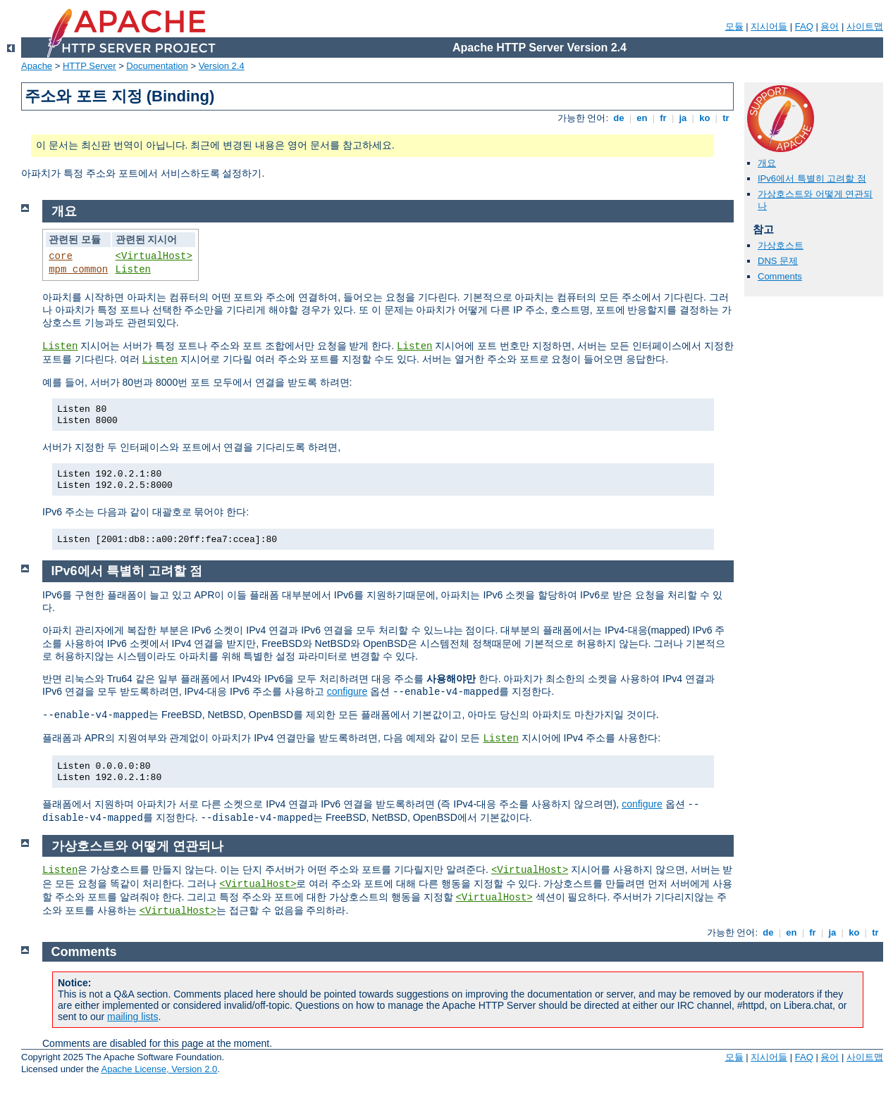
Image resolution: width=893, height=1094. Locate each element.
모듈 (734, 26)
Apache (36, 66)
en (642, 118)
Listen (133, 269)
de (619, 118)
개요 (767, 163)
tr (726, 118)
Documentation (156, 66)
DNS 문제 (778, 261)
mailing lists (132, 1016)
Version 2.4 (222, 66)
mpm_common (78, 269)
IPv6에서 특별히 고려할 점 (812, 178)
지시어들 (769, 26)
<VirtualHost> (154, 256)
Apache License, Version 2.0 (159, 1069)
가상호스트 (780, 245)
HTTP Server (89, 66)
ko (705, 118)
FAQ (804, 26)
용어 (829, 26)
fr (664, 118)
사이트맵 (864, 26)
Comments (780, 276)
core (61, 256)
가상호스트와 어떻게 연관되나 (137, 846)
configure (347, 691)
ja (683, 118)
